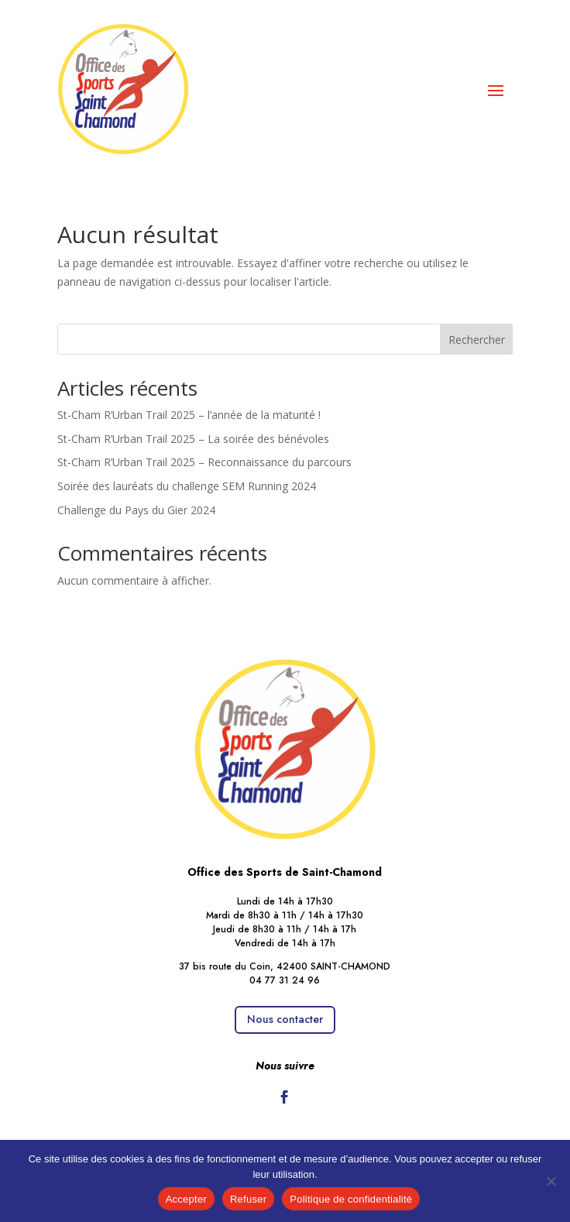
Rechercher (476, 339)
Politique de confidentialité (351, 1199)
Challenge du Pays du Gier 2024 (136, 510)
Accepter (186, 1199)
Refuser (248, 1199)
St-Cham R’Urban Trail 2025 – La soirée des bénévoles (193, 438)
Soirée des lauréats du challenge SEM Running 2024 (186, 486)
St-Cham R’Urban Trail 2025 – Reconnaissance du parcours (204, 462)
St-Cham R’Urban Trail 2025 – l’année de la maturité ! (189, 414)
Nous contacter (285, 1019)
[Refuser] (550, 1181)
